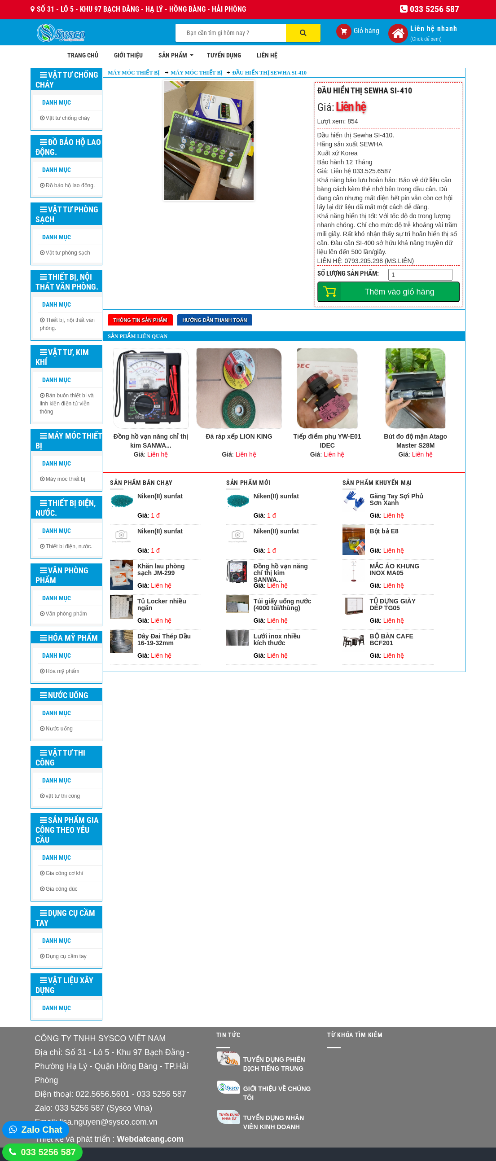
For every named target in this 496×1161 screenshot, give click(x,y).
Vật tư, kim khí (62, 357)
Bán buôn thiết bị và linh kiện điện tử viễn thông (67, 403)
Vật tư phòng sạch (66, 214)
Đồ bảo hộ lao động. (68, 147)
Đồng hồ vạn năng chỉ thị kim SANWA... (151, 441)
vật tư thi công (63, 796)
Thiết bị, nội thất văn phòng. (66, 281)
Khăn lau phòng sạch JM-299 (161, 569)
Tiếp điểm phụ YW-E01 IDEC (327, 441)
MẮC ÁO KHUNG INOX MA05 (394, 569)
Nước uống (64, 695)
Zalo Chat (42, 1130)
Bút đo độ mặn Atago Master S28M (415, 441)
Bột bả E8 (383, 531)
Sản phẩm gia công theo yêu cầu (67, 829)
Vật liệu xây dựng (64, 985)
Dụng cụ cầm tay (65, 918)
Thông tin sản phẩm (140, 320)
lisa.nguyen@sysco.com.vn (109, 1121)
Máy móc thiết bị (68, 440)
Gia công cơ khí (64, 873)
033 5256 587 (48, 1152)
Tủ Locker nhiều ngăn (161, 604)
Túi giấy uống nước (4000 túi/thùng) (283, 604)
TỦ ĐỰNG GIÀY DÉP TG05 (392, 604)
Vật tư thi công (60, 757)
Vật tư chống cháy (66, 79)
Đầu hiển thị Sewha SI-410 (269, 73)
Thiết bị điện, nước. (65, 508)
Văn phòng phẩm (61, 575)
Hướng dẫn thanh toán (215, 320)
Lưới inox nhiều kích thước (277, 639)
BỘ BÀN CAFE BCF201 (391, 639)
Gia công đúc (62, 889)
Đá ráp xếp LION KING (239, 436)
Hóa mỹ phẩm (69, 637)
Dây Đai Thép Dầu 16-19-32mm (164, 639)
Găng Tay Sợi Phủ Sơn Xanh (396, 499)
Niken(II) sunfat (160, 496)
